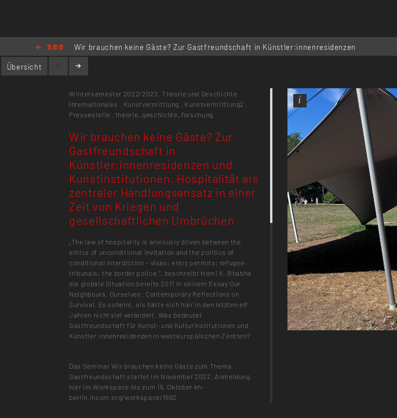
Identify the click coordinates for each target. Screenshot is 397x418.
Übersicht (24, 66)
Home (49, 48)
